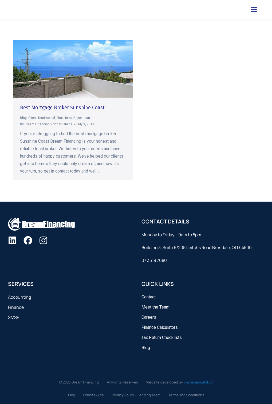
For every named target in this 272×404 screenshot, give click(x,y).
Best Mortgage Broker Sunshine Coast (62, 107)
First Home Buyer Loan (73, 118)
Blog (23, 118)
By (46, 124)
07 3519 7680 (154, 260)
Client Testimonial (41, 118)
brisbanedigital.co (198, 382)
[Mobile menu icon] (254, 9)
